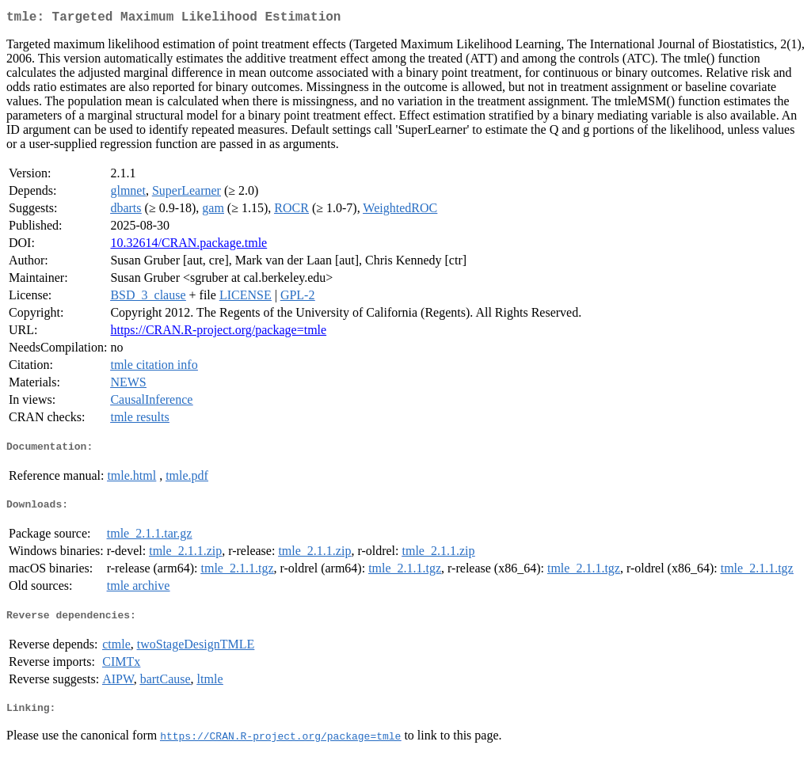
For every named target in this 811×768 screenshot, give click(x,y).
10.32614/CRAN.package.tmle (188, 246)
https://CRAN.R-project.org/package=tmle (218, 333)
